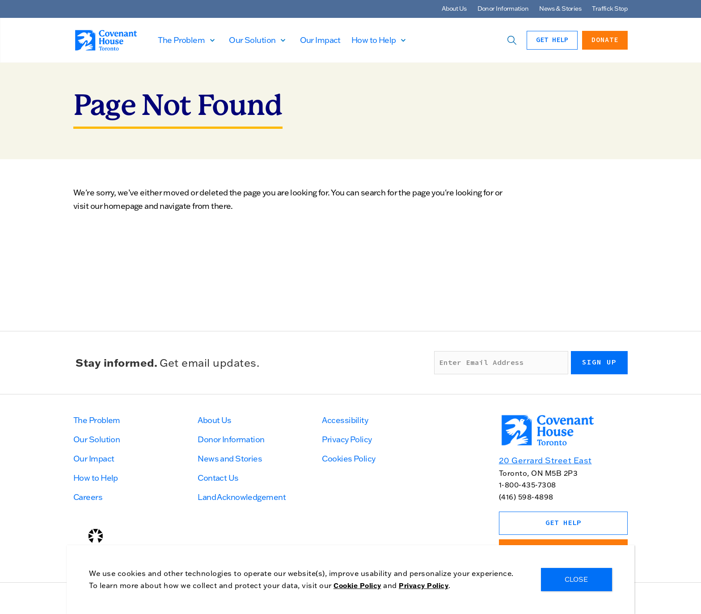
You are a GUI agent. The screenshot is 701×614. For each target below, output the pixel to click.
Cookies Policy (348, 458)
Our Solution (271, 40)
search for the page (395, 192)
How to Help (392, 40)
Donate (604, 40)
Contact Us (218, 478)
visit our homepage (108, 206)
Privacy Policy (347, 439)
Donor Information (502, 8)
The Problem (200, 40)
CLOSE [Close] (576, 579)
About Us (454, 8)
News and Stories (230, 458)
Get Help (552, 40)
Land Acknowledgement (242, 497)
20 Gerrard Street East (545, 460)
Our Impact (338, 40)
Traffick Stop (610, 8)
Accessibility (345, 420)
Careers (87, 497)
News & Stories (560, 8)
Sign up (599, 362)
